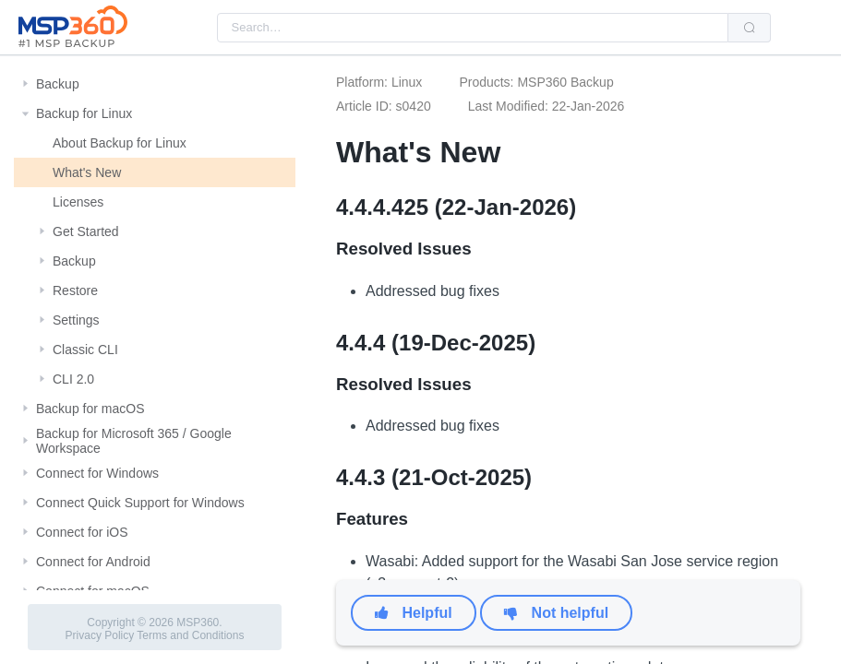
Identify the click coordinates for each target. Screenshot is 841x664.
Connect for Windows (97, 473)
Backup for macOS (90, 408)
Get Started (86, 231)
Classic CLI (85, 349)
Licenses (78, 202)
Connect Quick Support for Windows (140, 502)
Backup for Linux (84, 113)
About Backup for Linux (119, 143)
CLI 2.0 (73, 379)
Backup (57, 84)
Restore (75, 290)
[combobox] (472, 27)
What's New (87, 172)
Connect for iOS (82, 532)
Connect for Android (93, 561)
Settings (76, 320)
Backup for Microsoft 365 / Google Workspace (134, 441)
